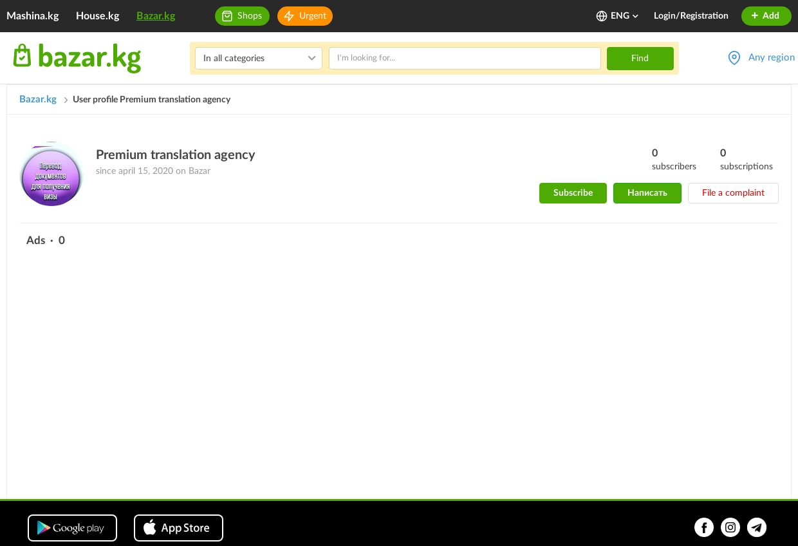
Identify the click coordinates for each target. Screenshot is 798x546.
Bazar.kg (155, 16)
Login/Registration (691, 16)
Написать (647, 193)
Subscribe (573, 193)
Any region (771, 57)
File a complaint (733, 193)
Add (764, 16)
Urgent (312, 16)
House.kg (97, 16)
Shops (249, 16)
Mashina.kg (32, 16)
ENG (625, 16)
